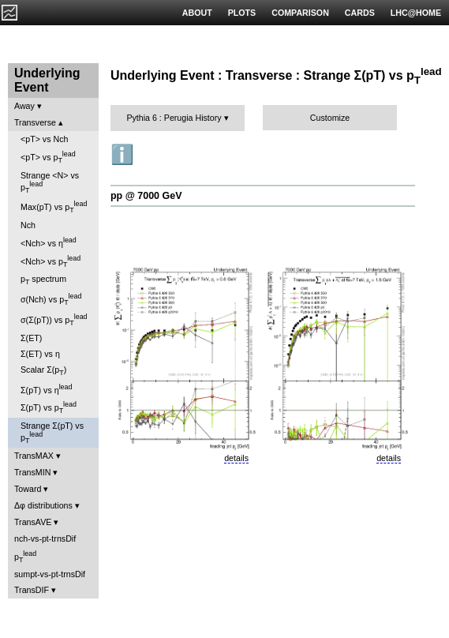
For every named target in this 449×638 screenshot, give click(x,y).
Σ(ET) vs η (40, 353)
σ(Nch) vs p (51, 299)
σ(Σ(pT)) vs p (54, 320)
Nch (28, 225)
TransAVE (32, 522)
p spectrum (43, 280)
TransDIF (31, 590)
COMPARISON (300, 12)
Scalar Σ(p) (43, 371)
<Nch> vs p (50, 261)
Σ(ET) (31, 338)
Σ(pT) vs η (46, 389)
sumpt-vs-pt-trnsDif (49, 574)
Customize (330, 117)
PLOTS (242, 12)
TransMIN (32, 472)
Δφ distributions (43, 505)
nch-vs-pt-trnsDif (45, 538)
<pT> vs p (48, 157)
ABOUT (197, 12)
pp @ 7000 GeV (145, 195)
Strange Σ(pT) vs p (52, 433)
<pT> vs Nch (44, 139)
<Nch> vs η (49, 242)
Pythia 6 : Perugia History (173, 117)
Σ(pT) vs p (49, 407)
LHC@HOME (416, 12)
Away (24, 106)
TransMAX (34, 455)
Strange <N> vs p (50, 182)
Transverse (35, 122)
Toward (27, 489)
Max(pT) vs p (54, 207)
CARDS (360, 12)
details (236, 458)
